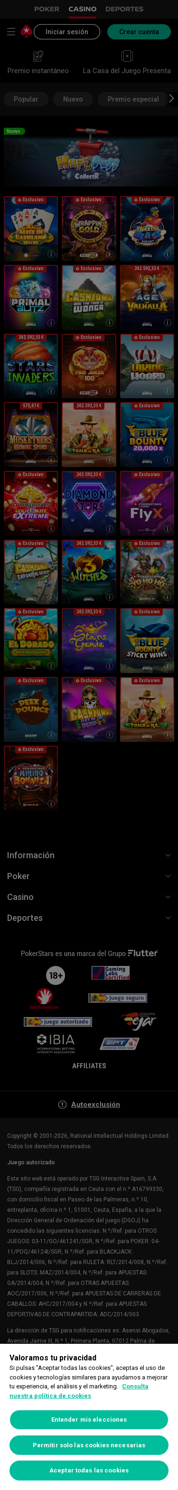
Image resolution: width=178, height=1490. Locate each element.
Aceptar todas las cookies (89, 1470)
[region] (89, 1417)
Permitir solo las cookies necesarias (89, 1445)
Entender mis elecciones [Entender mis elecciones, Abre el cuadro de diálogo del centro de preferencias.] (89, 1419)
